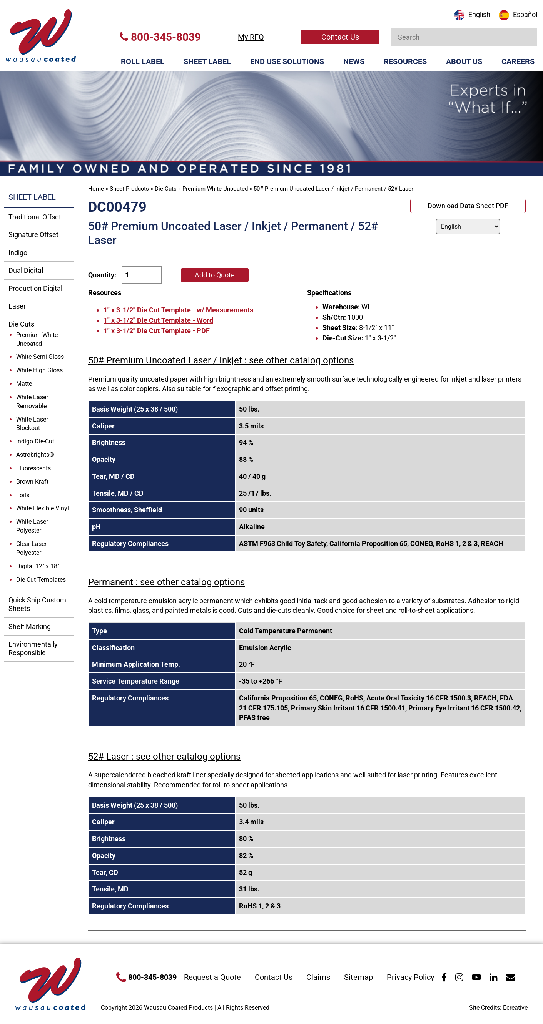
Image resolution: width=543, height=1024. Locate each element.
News (353, 61)
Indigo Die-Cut (35, 441)
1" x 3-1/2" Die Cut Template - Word (158, 320)
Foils (22, 495)
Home (96, 188)
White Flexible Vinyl (42, 508)
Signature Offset (33, 235)
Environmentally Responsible (33, 648)
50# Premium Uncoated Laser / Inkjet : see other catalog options (221, 360)
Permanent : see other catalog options (166, 582)
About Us (464, 61)
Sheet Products (129, 188)
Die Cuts (166, 188)
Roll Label (142, 61)
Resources (405, 61)
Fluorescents (33, 468)
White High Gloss (39, 370)
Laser (17, 306)
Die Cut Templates (41, 579)
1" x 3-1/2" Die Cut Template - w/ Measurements (178, 310)
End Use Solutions (287, 61)
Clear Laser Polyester (31, 548)
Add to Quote (215, 275)
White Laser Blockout (32, 424)
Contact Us (340, 36)
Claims (318, 977)
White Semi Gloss (40, 356)
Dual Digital (25, 270)
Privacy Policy (410, 977)
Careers (518, 61)
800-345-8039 (160, 37)
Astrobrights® (35, 454)
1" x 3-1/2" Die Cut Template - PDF (157, 331)
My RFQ (251, 36)
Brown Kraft (32, 481)
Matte (24, 383)
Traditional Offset (34, 217)
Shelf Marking (29, 626)
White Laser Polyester (32, 526)
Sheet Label (207, 61)
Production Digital (35, 288)
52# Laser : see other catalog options (164, 756)
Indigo (17, 253)
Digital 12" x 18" (37, 566)
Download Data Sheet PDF (468, 206)
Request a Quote (212, 977)
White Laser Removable (32, 401)
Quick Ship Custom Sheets (37, 604)
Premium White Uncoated (215, 188)
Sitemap (358, 977)
